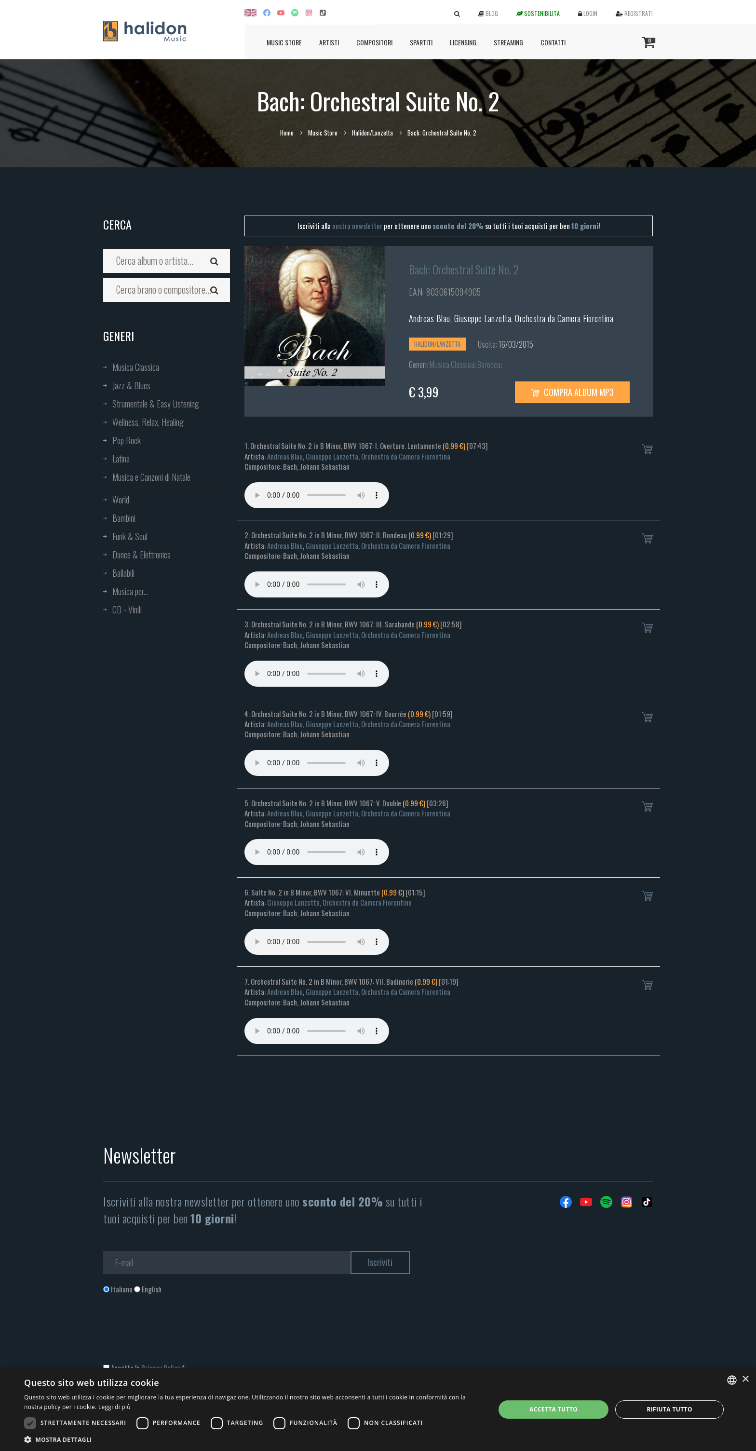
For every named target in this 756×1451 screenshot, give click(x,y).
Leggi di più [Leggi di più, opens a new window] (114, 1407)
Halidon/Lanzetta (372, 132)
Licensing (463, 42)
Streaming (508, 42)
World (120, 499)
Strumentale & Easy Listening (155, 403)
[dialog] (378, 1409)
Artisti (329, 42)
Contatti (553, 42)
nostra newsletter (357, 225)
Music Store (284, 42)
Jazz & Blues (131, 385)
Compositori (374, 42)
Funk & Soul (130, 536)
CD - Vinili (127, 609)
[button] (252, 1439)
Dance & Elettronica (141, 554)
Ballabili (123, 573)
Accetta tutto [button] (553, 1409)
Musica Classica (135, 367)
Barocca (488, 364)
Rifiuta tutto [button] (669, 1409)
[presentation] (176, 1333)
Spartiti (421, 42)
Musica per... (130, 591)
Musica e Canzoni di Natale (151, 477)
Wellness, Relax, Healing (148, 422)
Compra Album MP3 (572, 392)
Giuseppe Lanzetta (483, 318)
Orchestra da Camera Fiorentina (564, 318)
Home (287, 132)
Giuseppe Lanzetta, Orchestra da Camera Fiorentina (339, 902)
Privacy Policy (160, 1367)
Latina (121, 458)
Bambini (123, 518)
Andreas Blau (429, 318)
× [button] (745, 1379)
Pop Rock (126, 440)
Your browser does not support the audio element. (316, 495)
